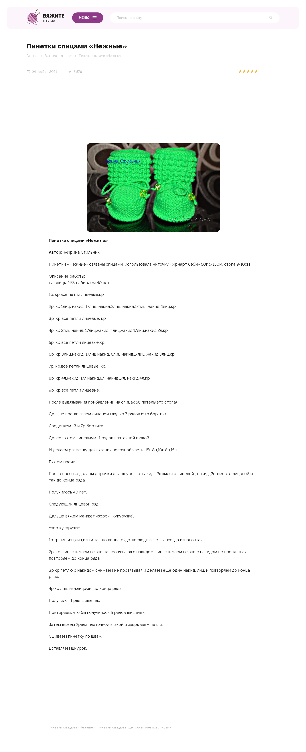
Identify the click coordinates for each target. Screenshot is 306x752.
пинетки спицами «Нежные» (72, 727)
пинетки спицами (112, 727)
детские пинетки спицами (150, 727)
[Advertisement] (153, 112)
